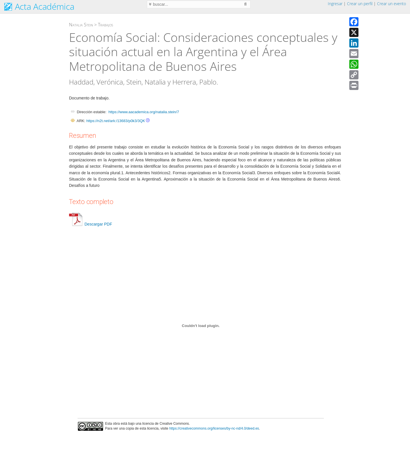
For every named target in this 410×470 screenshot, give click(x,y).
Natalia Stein (81, 24)
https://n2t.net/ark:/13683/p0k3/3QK (115, 121)
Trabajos (105, 24)
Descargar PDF (90, 224)
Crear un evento (391, 3)
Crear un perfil (359, 3)
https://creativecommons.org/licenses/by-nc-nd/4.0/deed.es (214, 428)
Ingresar (335, 3)
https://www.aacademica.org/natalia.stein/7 (144, 112)
